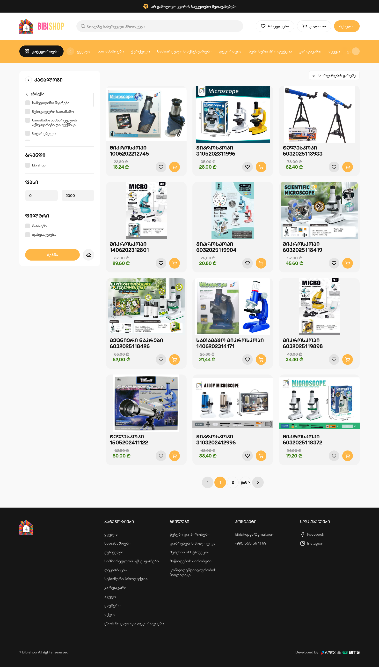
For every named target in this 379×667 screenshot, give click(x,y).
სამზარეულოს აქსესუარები (184, 51)
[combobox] (334, 75)
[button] (356, 51)
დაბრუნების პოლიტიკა (193, 543)
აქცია (110, 614)
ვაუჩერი (112, 605)
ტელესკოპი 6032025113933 (302, 150)
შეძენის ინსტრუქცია (189, 552)
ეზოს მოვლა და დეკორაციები (134, 623)
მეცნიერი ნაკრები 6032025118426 (136, 343)
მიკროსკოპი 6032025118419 (302, 247)
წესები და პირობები (190, 534)
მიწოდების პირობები (190, 560)
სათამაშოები (111, 51)
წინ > (245, 482)
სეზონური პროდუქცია (270, 51)
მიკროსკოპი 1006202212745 (129, 150)
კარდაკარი (310, 51)
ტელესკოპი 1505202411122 (129, 439)
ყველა (83, 51)
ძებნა (52, 254)
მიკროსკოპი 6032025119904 (216, 247)
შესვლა (347, 26)
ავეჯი (334, 51)
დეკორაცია (230, 51)
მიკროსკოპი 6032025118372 (302, 439)
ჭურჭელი (140, 51)
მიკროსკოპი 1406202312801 (129, 247)
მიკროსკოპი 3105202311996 (215, 150)
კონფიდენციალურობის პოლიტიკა (193, 572)
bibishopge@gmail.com (254, 534)
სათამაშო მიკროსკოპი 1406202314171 (230, 343)
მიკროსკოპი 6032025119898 (303, 343)
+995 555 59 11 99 (250, 543)
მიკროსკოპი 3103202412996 (216, 439)
